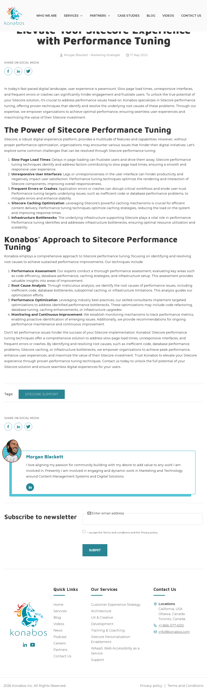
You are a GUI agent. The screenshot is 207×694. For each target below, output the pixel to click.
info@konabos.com (174, 632)
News (57, 630)
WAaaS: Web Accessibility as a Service (115, 650)
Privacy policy (151, 686)
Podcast (60, 637)
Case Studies (129, 15)
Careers (59, 643)
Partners (98, 15)
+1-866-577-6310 (171, 625)
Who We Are (46, 15)
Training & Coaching (108, 630)
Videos (168, 15)
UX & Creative (102, 618)
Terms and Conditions (185, 686)
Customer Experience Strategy (115, 605)
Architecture (101, 611)
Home (58, 605)
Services (71, 15)
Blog (151, 15)
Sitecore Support (41, 394)
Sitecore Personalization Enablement (110, 639)
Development (102, 624)
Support (97, 660)
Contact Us (191, 15)
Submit (95, 550)
